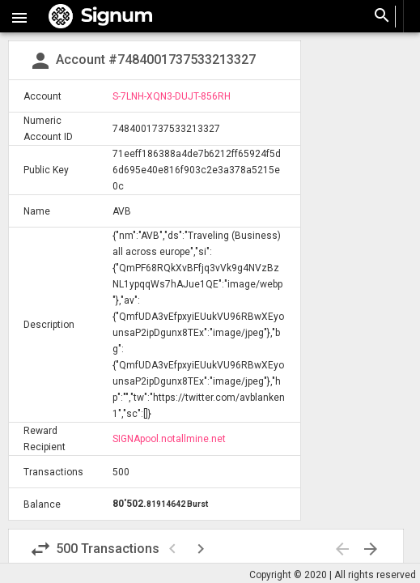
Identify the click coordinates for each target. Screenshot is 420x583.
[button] (19, 16)
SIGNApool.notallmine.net (169, 439)
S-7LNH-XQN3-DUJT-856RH (171, 96)
